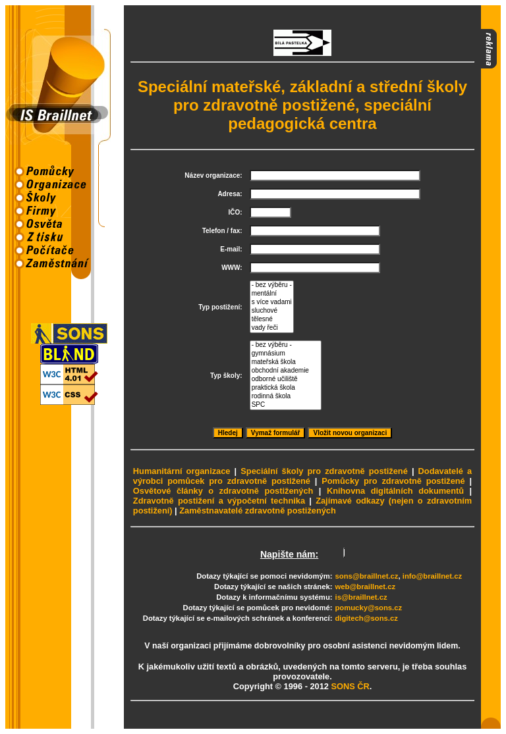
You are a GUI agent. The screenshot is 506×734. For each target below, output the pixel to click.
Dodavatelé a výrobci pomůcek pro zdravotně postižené (302, 476)
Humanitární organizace (182, 471)
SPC (285, 405)
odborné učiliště (285, 379)
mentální (271, 294)
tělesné (271, 319)
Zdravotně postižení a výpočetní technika (219, 501)
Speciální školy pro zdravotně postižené (323, 471)
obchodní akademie (285, 371)
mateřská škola (285, 362)
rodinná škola (285, 396)
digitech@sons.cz (366, 618)
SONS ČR (350, 686)
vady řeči (271, 328)
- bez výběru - (271, 285)
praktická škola (285, 388)
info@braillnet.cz (432, 576)
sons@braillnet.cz (367, 576)
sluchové (271, 311)
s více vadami (271, 302)
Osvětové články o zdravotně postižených (223, 491)
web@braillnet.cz (365, 586)
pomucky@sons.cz (369, 608)
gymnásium (285, 354)
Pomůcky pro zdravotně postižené (393, 481)
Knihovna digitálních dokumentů (395, 491)
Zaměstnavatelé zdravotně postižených (257, 510)
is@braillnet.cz (361, 597)
